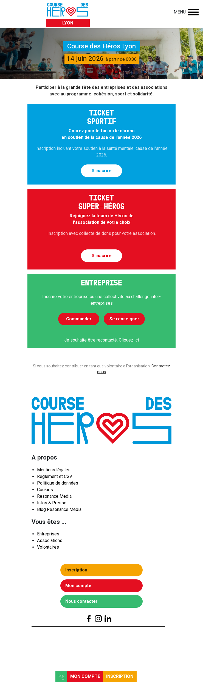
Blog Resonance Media (59, 510)
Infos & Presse (51, 504)
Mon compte (85, 676)
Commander (79, 318)
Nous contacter (83, 602)
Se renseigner (124, 318)
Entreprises (48, 535)
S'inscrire (102, 170)
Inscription (119, 676)
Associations (49, 542)
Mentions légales (54, 471)
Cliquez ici (129, 340)
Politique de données (57, 484)
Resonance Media (54, 497)
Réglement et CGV (54, 477)
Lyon (67, 23)
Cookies (45, 491)
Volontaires (48, 548)
